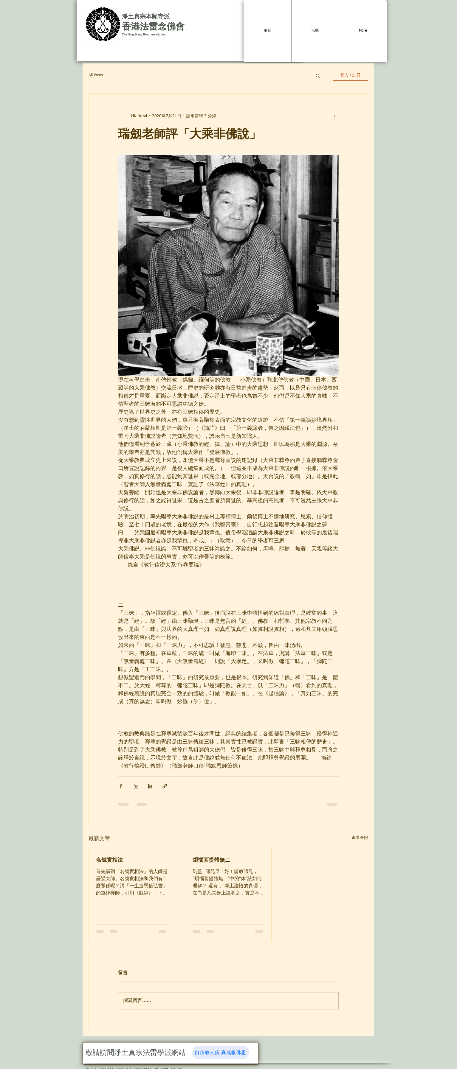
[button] (318, 75)
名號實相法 (109, 860)
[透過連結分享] (165, 786)
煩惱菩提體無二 (211, 860)
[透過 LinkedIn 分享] (150, 786)
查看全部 (359, 838)
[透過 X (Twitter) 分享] (135, 786)
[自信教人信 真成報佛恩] (220, 1052)
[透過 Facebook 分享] (121, 786)
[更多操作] (335, 116)
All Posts (96, 75)
